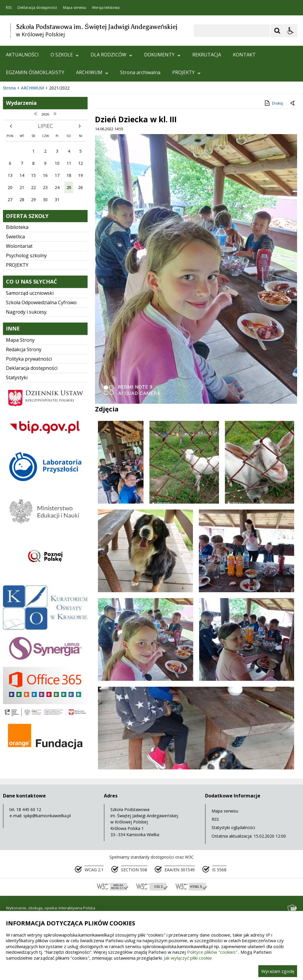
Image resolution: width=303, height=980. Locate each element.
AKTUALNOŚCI (22, 54)
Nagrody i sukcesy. (26, 387)
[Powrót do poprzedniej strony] (293, 179)
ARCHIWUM (92, 72)
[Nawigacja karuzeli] (35, 146)
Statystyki (17, 453)
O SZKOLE (65, 54)
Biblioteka (17, 302)
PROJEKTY (186, 72)
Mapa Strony (20, 415)
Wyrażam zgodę (277, 971)
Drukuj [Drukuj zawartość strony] (273, 178)
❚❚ (12, 145)
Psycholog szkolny (26, 331)
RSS (9, 7)
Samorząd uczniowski (30, 368)
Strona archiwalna (140, 72)
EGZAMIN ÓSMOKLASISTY (35, 72)
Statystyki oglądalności (233, 903)
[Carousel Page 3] (68, 145)
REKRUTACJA (206, 54)
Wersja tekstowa (106, 7)
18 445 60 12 (28, 885)
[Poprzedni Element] (28, 146)
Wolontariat (19, 321)
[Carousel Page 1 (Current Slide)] (57, 145)
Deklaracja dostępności (37, 7)
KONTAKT (244, 54)
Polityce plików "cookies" (212, 952)
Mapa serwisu (74, 7)
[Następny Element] (43, 146)
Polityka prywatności (29, 434)
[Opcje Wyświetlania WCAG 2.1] (290, 30)
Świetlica (15, 312)
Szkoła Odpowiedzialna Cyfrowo (41, 378)
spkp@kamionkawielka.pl (47, 891)
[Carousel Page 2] (63, 145)
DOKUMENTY (162, 54)
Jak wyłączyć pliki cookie (188, 958)
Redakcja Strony (23, 425)
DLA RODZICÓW (111, 54)
